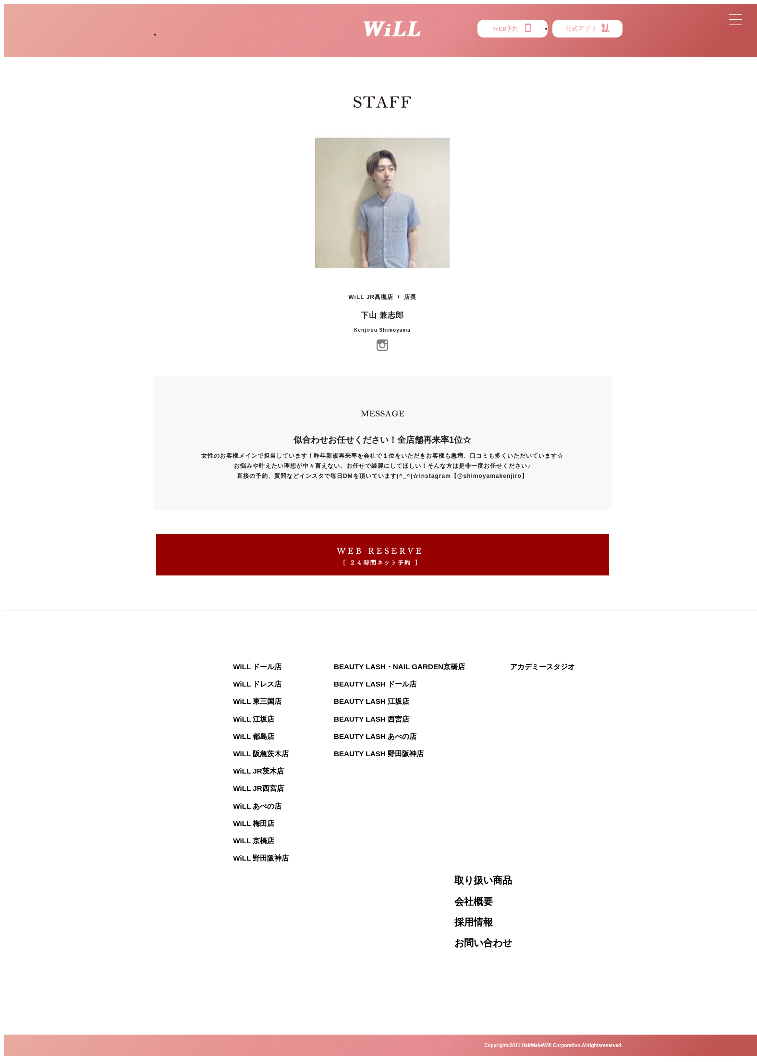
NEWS (365, 53)
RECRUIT (595, 53)
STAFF (305, 53)
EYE (535, 53)
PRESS (480, 53)
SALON (184, 53)
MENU (422, 53)
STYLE (245, 53)
